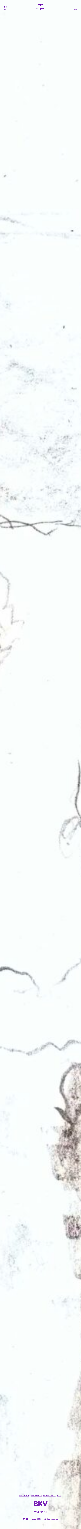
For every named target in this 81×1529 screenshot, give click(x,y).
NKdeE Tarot (50, 1495)
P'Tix (60, 1495)
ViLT (40, 5)
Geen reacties (52, 1519)
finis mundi (23, 1495)
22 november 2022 (33, 1519)
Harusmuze (36, 1495)
